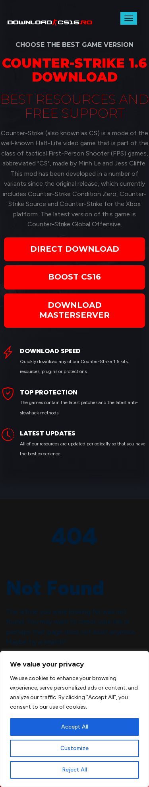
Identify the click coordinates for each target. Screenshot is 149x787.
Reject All (74, 769)
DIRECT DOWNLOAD (74, 249)
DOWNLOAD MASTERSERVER (74, 310)
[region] (74, 719)
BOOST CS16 (74, 277)
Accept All (74, 726)
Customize (74, 748)
